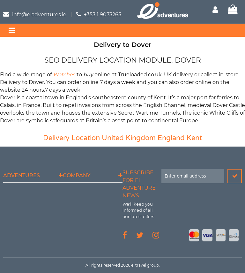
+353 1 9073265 (102, 14)
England (171, 138)
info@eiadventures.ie (39, 14)
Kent (194, 138)
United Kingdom (129, 138)
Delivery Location (71, 138)
